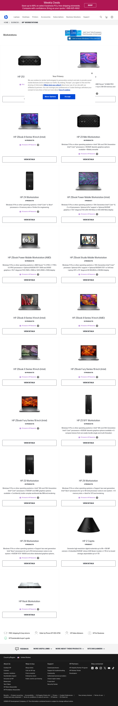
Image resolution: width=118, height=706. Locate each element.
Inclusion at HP (8, 678)
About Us (7, 664)
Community (51, 673)
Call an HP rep (30, 670)
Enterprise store (31, 676)
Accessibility (29, 695)
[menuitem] (16, 17)
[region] (59, 87)
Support (86, 17)
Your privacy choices (85, 695)
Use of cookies (64, 90)
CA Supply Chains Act (43, 695)
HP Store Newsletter (10, 687)
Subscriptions (58, 17)
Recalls (6, 695)
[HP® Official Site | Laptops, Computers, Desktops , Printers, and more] (6, 17)
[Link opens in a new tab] (83, 33)
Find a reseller (30, 673)
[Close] (91, 73)
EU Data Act (64, 697)
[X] (105, 668)
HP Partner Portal (75, 670)
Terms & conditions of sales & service (36, 697)
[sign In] (112, 17)
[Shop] (90, 5)
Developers (73, 673)
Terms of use (98, 695)
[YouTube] (109, 668)
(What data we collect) (52, 85)
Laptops (17, 17)
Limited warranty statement (12, 697)
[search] (101, 17)
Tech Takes (7, 684)
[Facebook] (96, 668)
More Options (50, 97)
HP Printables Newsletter (12, 690)
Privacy (55, 695)
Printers (35, 17)
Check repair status (53, 678)
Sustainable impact (10, 676)
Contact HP (7, 668)
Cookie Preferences (66, 695)
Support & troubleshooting (56, 670)
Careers (6, 670)
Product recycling (17, 695)
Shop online (29, 668)
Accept (68, 97)
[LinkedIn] (92, 668)
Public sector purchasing (34, 678)
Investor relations (9, 673)
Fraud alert (51, 681)
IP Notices (54, 697)
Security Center (52, 684)
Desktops (26, 17)
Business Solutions (73, 17)
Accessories (45, 17)
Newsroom (7, 681)
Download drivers (53, 668)
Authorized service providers (56, 676)
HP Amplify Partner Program (78, 668)
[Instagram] (101, 668)
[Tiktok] (113, 668)
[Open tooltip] (97, 93)
